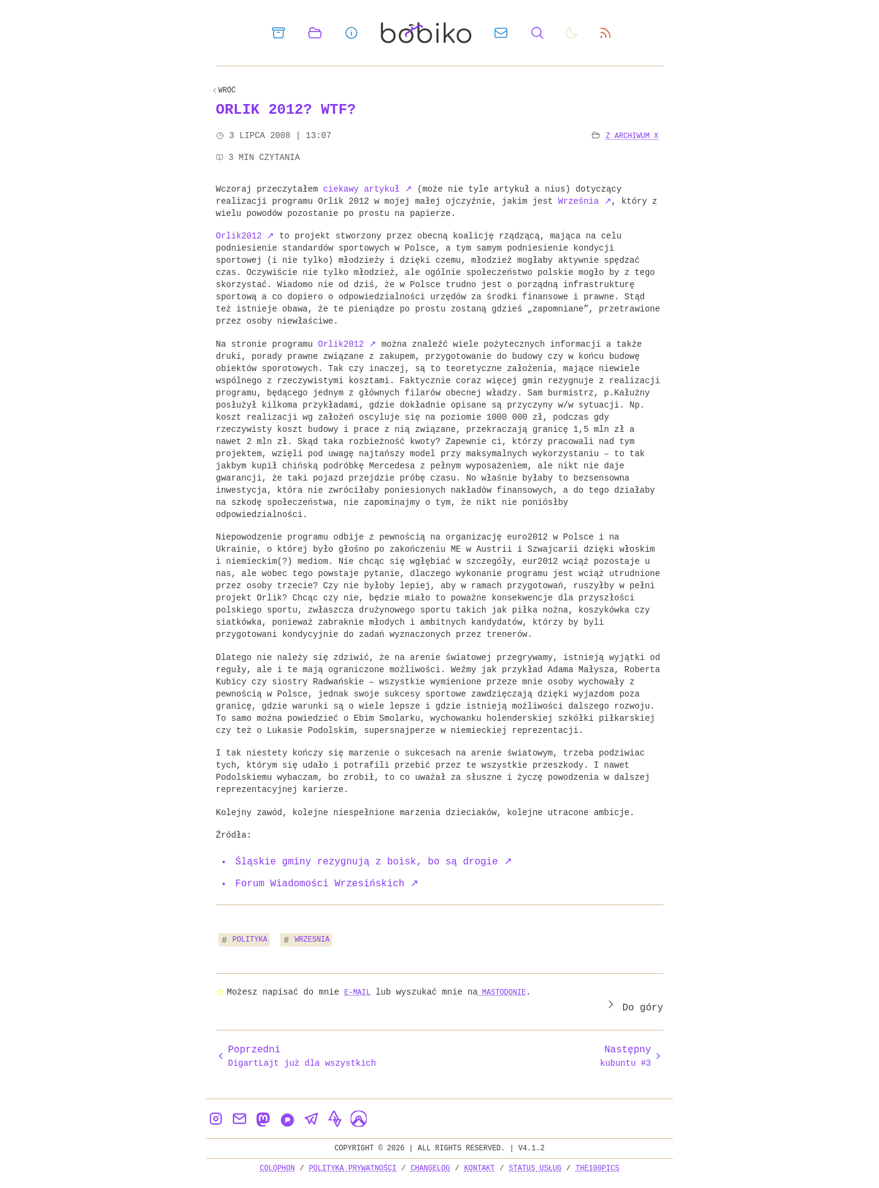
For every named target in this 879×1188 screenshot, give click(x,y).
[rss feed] (605, 33)
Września (585, 201)
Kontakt (479, 1168)
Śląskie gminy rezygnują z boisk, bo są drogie (373, 862)
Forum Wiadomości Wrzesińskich (326, 884)
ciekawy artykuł (367, 189)
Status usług (535, 1168)
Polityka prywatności (352, 1168)
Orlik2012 (245, 235)
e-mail (357, 992)
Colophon (277, 1168)
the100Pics (597, 1168)
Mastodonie (502, 992)
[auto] (571, 33)
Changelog (430, 1168)
